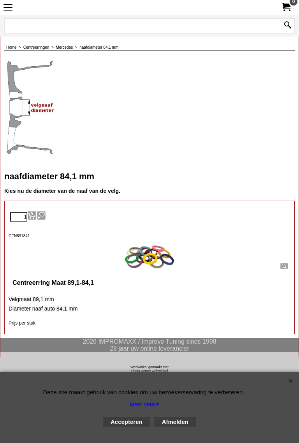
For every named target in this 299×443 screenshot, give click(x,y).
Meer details (144, 404)
